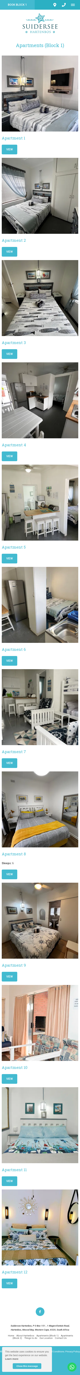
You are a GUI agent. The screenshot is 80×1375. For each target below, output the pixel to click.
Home (11, 1335)
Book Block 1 (17, 4)
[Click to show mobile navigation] (74, 5)
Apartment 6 (14, 649)
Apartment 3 (14, 342)
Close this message (27, 1366)
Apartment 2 (14, 240)
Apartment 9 (14, 965)
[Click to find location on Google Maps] (54, 5)
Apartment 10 (14, 1067)
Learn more (11, 1359)
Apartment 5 (14, 547)
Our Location (46, 1338)
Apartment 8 (14, 853)
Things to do (31, 1338)
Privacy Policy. (72, 1351)
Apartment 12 (14, 1271)
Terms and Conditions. (53, 1351)
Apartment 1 (13, 138)
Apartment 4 (14, 444)
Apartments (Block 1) (47, 1335)
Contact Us (61, 1338)
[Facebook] (40, 1311)
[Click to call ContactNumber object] (63, 5)
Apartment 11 (14, 1169)
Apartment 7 (14, 751)
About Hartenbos (25, 1335)
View (9, 149)
